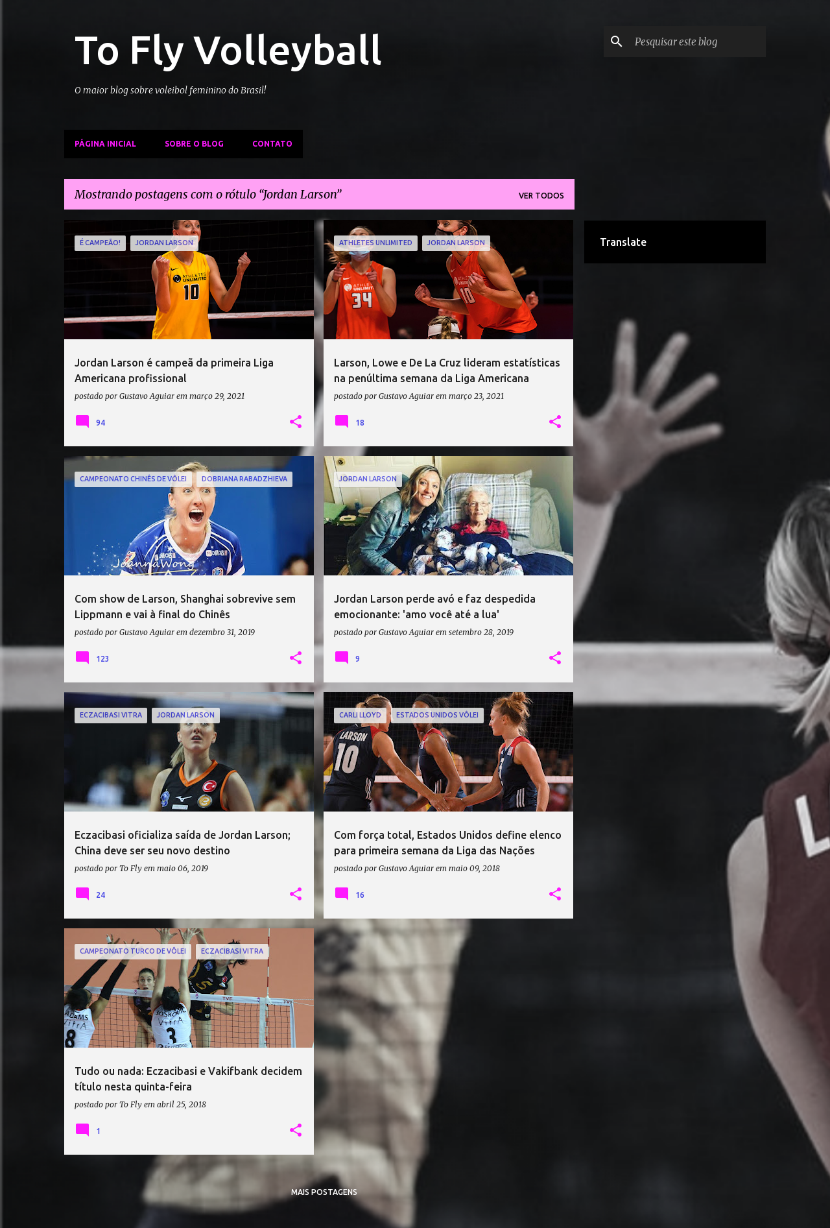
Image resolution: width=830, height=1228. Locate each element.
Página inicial (105, 143)
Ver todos (541, 195)
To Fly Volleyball (228, 49)
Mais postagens (324, 1192)
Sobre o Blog (194, 143)
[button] (295, 422)
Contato (272, 143)
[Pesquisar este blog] (698, 41)
